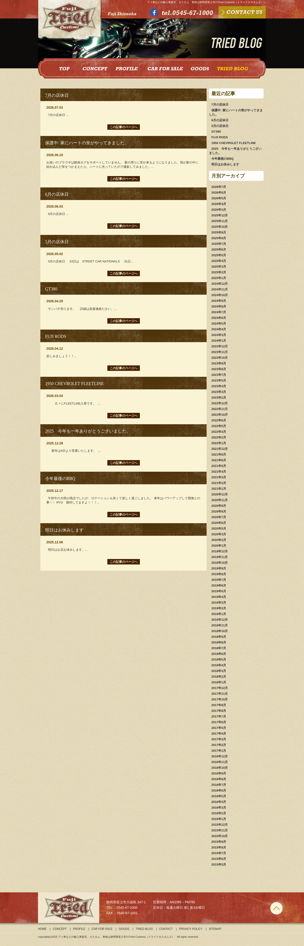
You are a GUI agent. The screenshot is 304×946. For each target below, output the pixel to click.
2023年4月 (218, 386)
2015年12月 (219, 824)
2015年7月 (218, 853)
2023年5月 (218, 380)
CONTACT (166, 929)
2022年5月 (218, 426)
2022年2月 (218, 437)
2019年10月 (219, 562)
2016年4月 (218, 802)
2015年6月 (218, 859)
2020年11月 (219, 500)
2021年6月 (218, 460)
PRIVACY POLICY (191, 929)
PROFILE (79, 929)
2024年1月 (218, 340)
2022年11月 (219, 409)
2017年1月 (218, 750)
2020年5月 (218, 528)
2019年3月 (218, 602)
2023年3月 (218, 392)
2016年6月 (218, 790)
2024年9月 (218, 301)
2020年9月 (218, 506)
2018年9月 (218, 636)
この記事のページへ (124, 127)
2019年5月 (218, 591)
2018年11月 (219, 625)
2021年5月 (218, 466)
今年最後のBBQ (222, 158)
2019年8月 (218, 574)
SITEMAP (215, 929)
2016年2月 (218, 813)
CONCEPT (60, 929)
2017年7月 (218, 716)
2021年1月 (218, 488)
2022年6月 (218, 420)
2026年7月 (218, 187)
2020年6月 (218, 523)
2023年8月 (218, 369)
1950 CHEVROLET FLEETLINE (233, 143)
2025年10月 (219, 226)
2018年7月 (218, 648)
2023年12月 (219, 346)
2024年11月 (219, 289)
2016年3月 (218, 807)
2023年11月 (219, 352)
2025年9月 (218, 232)
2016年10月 (219, 767)
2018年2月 (218, 676)
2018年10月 (219, 631)
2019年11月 (219, 557)
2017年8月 (218, 711)
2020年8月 (218, 511)
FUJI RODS (219, 137)
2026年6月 (218, 192)
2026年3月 (218, 209)
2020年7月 (218, 517)
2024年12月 (219, 283)
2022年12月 (219, 403)
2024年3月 (218, 335)
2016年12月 (219, 756)
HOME (42, 929)
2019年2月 (218, 608)
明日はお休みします (225, 164)
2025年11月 (219, 221)
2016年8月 (218, 779)
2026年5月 (218, 198)
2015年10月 (219, 836)
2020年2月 (218, 540)
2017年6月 (218, 722)
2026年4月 (218, 204)
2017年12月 (219, 688)
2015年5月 (218, 864)
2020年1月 (218, 545)
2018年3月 (218, 671)
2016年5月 (218, 796)
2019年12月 (219, 551)
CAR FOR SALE (101, 929)
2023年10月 (219, 357)
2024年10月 (219, 295)
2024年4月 (218, 329)
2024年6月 (218, 318)
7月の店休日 (219, 104)
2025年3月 (218, 266)
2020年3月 (218, 534)
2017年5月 (218, 728)
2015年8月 (218, 847)
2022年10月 (219, 414)
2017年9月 (218, 705)
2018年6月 (218, 654)
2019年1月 (218, 614)
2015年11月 (219, 830)
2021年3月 (218, 477)
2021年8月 (218, 454)
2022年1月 (218, 443)
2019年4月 (218, 597)
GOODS (124, 929)
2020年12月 (219, 494)
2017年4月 (218, 733)
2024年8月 (218, 306)
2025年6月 (218, 249)
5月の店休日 (219, 126)
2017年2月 (218, 745)
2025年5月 (218, 255)
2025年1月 (218, 278)
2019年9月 (218, 568)
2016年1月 (218, 819)
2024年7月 (218, 312)
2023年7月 (218, 375)
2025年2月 (218, 272)
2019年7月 (218, 580)
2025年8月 (218, 238)
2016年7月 (218, 785)
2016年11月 (219, 762)
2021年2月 (218, 483)
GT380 (216, 131)
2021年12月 (219, 449)
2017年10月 (219, 699)
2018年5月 (218, 659)
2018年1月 (218, 682)
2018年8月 (218, 642)
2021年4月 (218, 471)
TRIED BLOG (144, 929)
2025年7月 (218, 244)
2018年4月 (218, 665)
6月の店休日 (219, 120)
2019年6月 (218, 585)
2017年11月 (219, 693)
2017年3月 (218, 739)
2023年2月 (218, 397)
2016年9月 (218, 773)
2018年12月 (219, 619)
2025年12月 (219, 215)
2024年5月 (218, 323)
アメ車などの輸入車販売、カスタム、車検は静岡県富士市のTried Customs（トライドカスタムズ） (116, 936)
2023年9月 (218, 363)
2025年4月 (218, 261)
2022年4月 (218, 431)
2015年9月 (218, 841)
